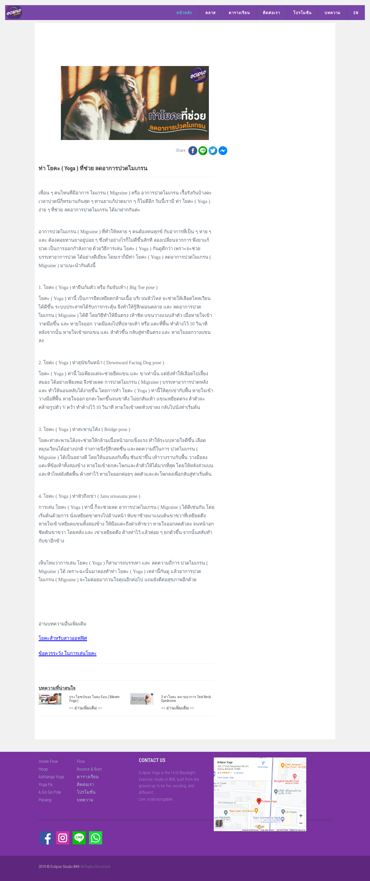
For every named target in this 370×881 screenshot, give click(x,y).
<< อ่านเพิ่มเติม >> (85, 707)
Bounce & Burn (89, 769)
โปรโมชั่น (302, 13)
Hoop (43, 769)
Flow (81, 761)
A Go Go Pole (50, 792)
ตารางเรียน (239, 13)
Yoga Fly (46, 784)
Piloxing (45, 799)
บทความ (332, 13)
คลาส (210, 13)
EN (356, 13)
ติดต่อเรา (271, 13)
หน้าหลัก (184, 13)
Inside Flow (48, 761)
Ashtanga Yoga (51, 776)
